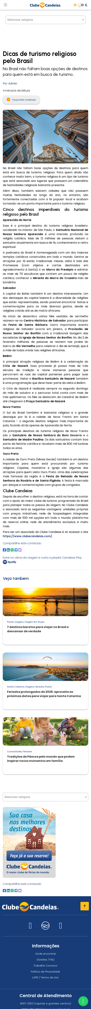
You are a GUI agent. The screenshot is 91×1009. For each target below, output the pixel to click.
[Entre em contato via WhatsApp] (83, 1001)
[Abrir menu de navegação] (5, 5)
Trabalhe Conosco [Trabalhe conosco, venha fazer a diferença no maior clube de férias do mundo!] (45, 965)
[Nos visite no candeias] (45, 925)
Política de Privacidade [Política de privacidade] (45, 971)
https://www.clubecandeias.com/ (27, 536)
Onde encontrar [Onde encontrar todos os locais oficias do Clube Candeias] (45, 954)
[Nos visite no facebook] (60, 927)
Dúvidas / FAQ (45, 959)
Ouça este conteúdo (21, 99)
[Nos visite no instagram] (30, 927)
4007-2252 (26, 1003)
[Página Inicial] (45, 5)
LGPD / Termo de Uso (45, 977)
